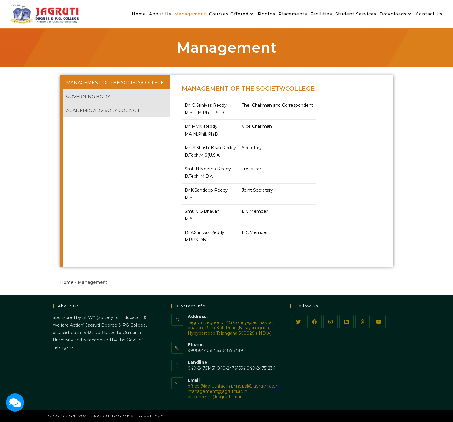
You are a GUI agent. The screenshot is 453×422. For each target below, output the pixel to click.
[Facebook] (314, 322)
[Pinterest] (362, 322)
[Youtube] (379, 322)
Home (66, 282)
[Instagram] (330, 322)
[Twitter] (298, 322)
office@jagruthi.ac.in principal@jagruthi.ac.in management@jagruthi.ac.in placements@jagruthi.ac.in (233, 391)
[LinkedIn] (346, 322)
